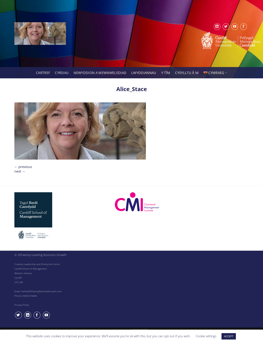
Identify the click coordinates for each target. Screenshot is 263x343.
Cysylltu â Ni (187, 73)
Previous (23, 167)
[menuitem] (215, 73)
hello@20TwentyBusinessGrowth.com (41, 291)
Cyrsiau (62, 73)
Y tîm (165, 73)
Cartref (43, 73)
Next (19, 171)
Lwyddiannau (143, 73)
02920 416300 (30, 295)
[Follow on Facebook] (243, 26)
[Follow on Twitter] (226, 26)
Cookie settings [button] (206, 336)
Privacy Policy (21, 304)
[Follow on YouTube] (234, 26)
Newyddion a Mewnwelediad (100, 73)
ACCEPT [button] (228, 336)
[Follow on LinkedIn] (217, 26)
